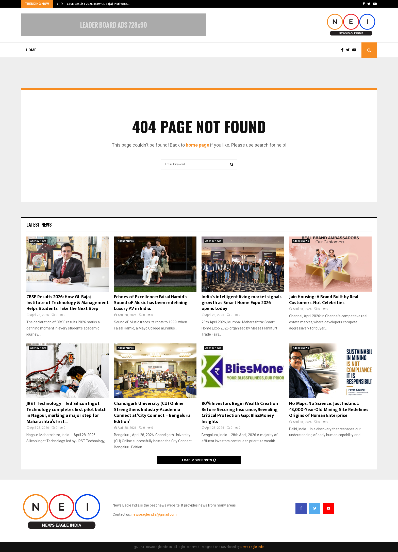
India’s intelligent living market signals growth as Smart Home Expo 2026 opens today (241, 303)
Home (31, 50)
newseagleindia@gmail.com (154, 514)
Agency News (38, 241)
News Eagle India (252, 547)
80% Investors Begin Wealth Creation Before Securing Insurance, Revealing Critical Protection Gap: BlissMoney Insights (240, 412)
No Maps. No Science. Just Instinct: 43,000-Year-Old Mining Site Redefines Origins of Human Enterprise (328, 409)
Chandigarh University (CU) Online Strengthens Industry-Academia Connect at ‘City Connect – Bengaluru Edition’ (152, 412)
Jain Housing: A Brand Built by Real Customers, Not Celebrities (323, 300)
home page (197, 145)
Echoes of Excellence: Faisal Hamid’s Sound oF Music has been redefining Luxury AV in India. (151, 303)
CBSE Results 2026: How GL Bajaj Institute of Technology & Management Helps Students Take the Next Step (67, 303)
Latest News (39, 224)
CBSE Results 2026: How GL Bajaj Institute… (98, 3)
